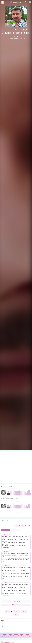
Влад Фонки (5, 620)
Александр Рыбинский (16, 39)
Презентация (11, 521)
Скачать (16, 601)
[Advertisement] (16, 467)
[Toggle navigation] (30, 2)
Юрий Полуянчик (5, 500)
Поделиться (16, 605)
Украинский (16, 530)
